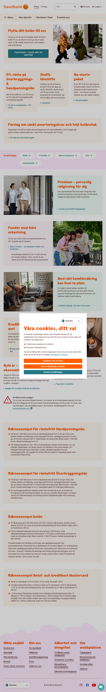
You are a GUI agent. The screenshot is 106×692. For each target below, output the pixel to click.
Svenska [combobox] (69, 321)
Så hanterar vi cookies (59, 355)
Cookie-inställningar (53, 372)
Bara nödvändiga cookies (53, 366)
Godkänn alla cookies (53, 361)
